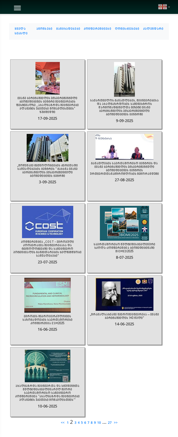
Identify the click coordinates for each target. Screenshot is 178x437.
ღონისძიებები (127, 29)
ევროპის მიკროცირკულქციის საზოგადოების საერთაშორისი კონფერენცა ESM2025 (47, 320)
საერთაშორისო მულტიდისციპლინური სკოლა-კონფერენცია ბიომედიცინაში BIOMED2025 (124, 248)
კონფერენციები (97, 29)
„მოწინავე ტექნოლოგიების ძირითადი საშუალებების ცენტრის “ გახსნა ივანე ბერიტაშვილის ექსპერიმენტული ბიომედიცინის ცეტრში (47, 171)
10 (99, 422)
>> (115, 422)
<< (63, 422)
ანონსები (44, 29)
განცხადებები (68, 29)
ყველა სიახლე (21, 31)
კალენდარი (153, 29)
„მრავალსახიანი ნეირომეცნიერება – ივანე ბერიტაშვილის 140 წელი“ (124, 316)
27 (109, 422)
